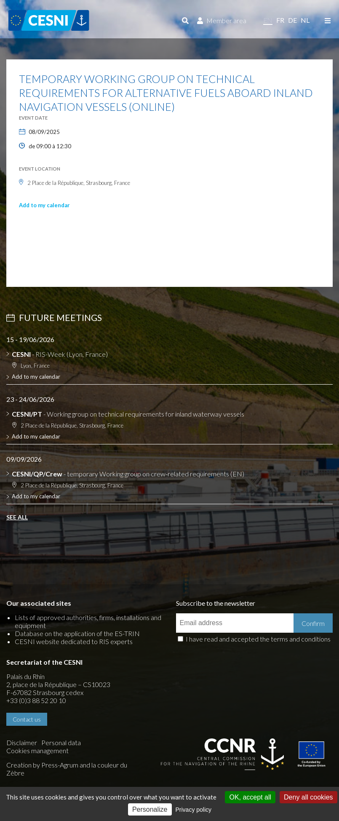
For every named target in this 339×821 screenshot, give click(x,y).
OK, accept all (250, 797)
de (292, 20)
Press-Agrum (59, 765)
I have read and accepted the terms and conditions (258, 639)
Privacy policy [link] (194, 809)
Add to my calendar (44, 205)
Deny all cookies (308, 797)
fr (280, 20)
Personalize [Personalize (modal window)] (150, 809)
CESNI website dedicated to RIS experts (74, 641)
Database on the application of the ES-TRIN (77, 633)
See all (17, 517)
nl (305, 20)
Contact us (27, 719)
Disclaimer (21, 742)
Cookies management (37, 750)
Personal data (61, 742)
